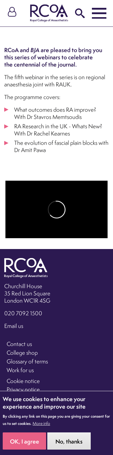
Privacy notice (23, 389)
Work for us (20, 370)
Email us (13, 326)
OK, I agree (24, 444)
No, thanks (69, 444)
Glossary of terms (27, 361)
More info (41, 426)
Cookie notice (23, 381)
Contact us (19, 344)
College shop (22, 353)
